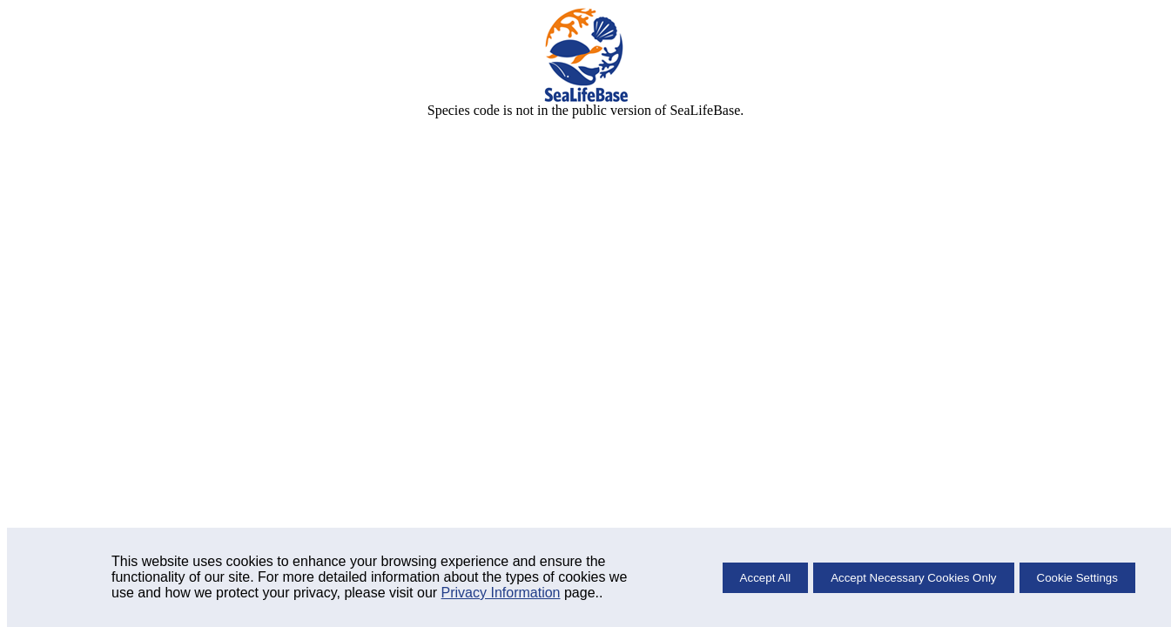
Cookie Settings (1077, 577)
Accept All (765, 577)
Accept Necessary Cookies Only (913, 577)
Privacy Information (501, 592)
